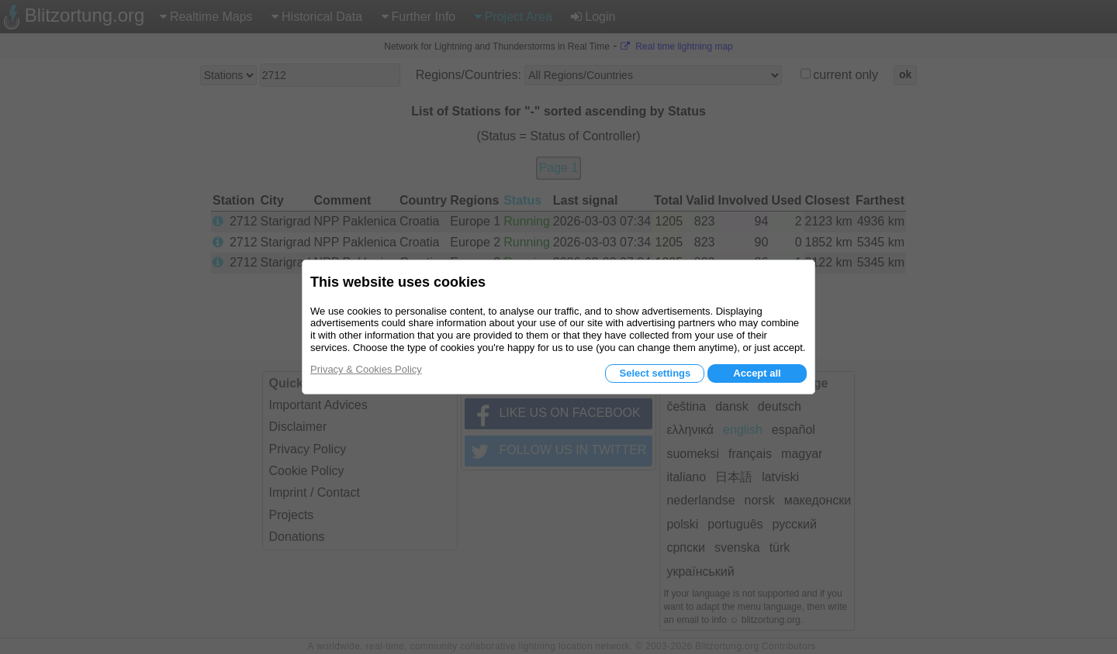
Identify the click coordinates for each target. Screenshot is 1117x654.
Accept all (756, 373)
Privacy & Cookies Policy (366, 369)
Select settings (654, 373)
